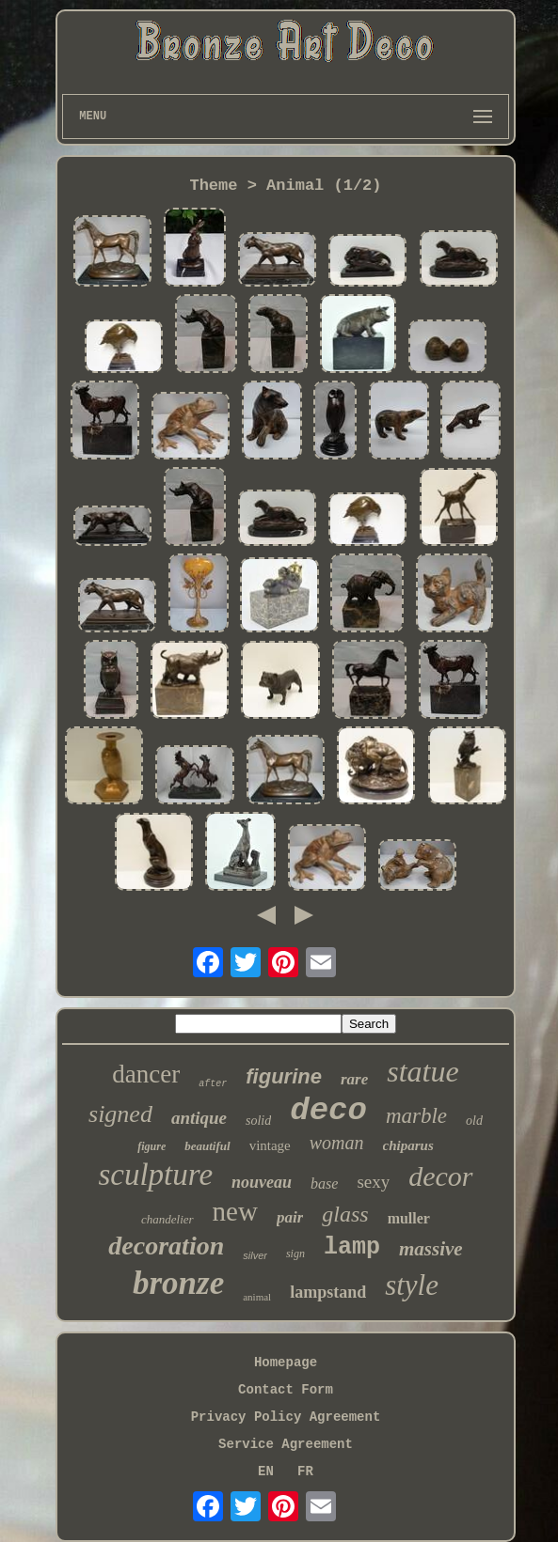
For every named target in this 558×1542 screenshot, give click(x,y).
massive (431, 1249)
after (213, 1084)
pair (290, 1217)
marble (416, 1116)
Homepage (285, 1362)
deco (328, 1111)
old (474, 1121)
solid (258, 1121)
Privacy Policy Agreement (286, 1417)
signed (120, 1114)
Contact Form (285, 1389)
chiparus (408, 1145)
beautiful (207, 1146)
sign (295, 1253)
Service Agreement (285, 1444)
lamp (352, 1247)
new (235, 1211)
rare (354, 1079)
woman (337, 1142)
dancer (146, 1074)
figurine (284, 1076)
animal (257, 1296)
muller (409, 1218)
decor (440, 1176)
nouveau (261, 1182)
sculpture (155, 1175)
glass (345, 1214)
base (324, 1184)
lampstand (328, 1292)
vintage (270, 1145)
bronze (178, 1283)
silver (255, 1255)
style (411, 1285)
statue (422, 1071)
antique (199, 1118)
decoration (166, 1245)
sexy (373, 1182)
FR (305, 1471)
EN (266, 1471)
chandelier (167, 1219)
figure (151, 1146)
